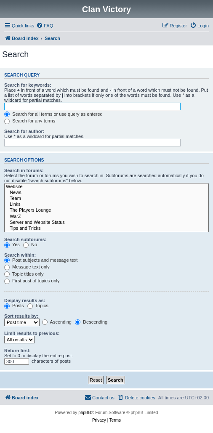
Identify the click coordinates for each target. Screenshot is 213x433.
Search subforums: (25, 239)
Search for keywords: (27, 85)
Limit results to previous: (31, 333)
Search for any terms (29, 120)
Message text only (27, 266)
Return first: (17, 350)
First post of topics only (32, 280)
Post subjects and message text (40, 260)
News (106, 193)
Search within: (20, 255)
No (30, 244)
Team (106, 199)
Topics (37, 305)
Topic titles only (23, 273)
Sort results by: (21, 316)
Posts (14, 305)
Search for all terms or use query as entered (53, 114)
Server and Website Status (106, 223)
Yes (12, 244)
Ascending (57, 321)
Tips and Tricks (106, 228)
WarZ (106, 217)
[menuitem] (44, 26)
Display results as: (24, 300)
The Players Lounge (106, 210)
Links (106, 204)
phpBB (84, 412)
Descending (91, 321)
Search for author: (24, 131)
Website (106, 187)
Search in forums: (24, 170)
